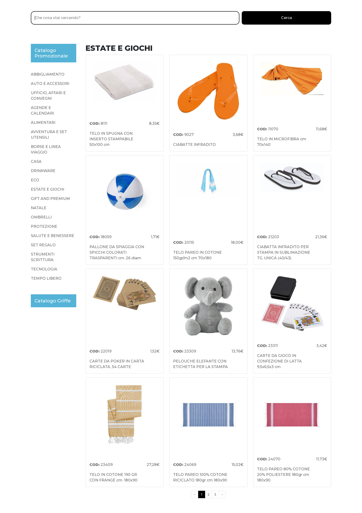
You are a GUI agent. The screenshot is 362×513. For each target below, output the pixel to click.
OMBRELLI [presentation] (41, 217)
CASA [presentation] (36, 161)
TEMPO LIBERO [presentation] (46, 278)
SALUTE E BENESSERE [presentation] (52, 236)
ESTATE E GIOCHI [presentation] (47, 189)
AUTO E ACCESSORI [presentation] (50, 83)
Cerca (286, 18)
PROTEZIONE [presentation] (44, 226)
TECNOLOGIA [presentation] (44, 269)
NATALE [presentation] (38, 208)
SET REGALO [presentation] (43, 245)
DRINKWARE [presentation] (43, 171)
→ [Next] (222, 494)
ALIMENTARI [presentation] (43, 122)
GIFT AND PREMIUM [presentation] (50, 198)
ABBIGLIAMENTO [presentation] (47, 74)
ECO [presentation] (35, 180)
